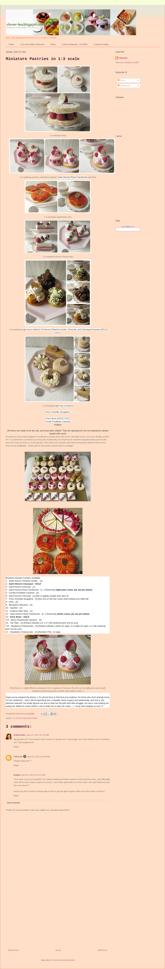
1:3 (14, 718)
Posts (121, 80)
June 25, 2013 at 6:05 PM (38, 757)
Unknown (18, 757)
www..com (128, 227)
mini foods (32, 718)
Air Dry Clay (21, 718)
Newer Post (13, 950)
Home (11, 44)
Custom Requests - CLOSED (74, 44)
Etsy (41, 440)
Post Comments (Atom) (64, 960)
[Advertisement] (57, 916)
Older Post (102, 950)
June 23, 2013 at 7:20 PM (37, 735)
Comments (123, 86)
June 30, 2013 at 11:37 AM (33, 775)
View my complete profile (127, 62)
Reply (16, 747)
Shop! (53, 44)
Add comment (13, 803)
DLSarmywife (19, 735)
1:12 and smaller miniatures (32, 44)
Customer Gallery (101, 44)
